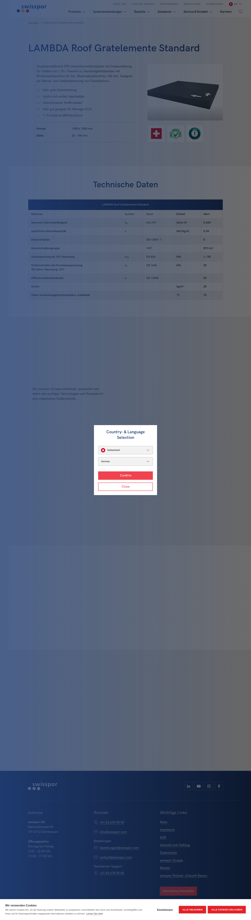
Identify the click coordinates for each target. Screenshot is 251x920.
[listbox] (125, 450)
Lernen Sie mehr (94, 913)
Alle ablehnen (192, 909)
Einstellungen (165, 909)
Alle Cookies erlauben (226, 909)
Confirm (125, 475)
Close (126, 486)
